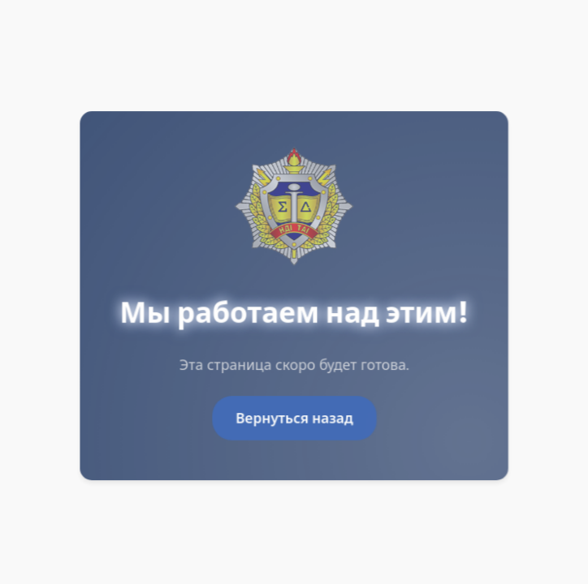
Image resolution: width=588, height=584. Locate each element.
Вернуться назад (293, 418)
